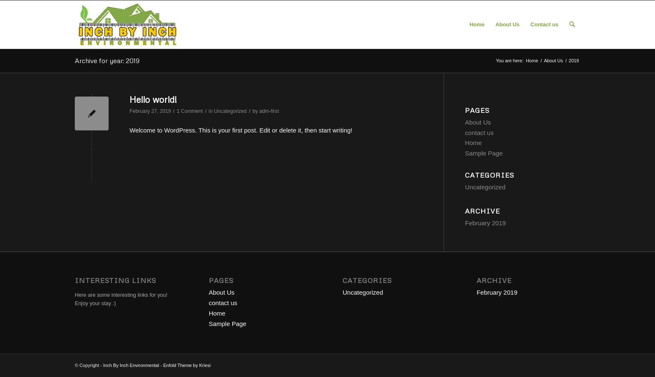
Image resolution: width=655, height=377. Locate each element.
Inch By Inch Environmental (131, 365)
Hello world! (153, 99)
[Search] (572, 24)
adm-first (269, 111)
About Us (478, 122)
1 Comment (190, 111)
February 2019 (485, 223)
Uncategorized (230, 111)
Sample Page (484, 153)
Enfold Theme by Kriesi (187, 365)
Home (473, 142)
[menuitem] (477, 24)
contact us (479, 132)
